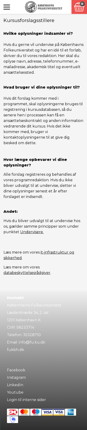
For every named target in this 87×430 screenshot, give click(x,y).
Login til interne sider (26, 400)
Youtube (15, 392)
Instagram (16, 377)
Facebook (16, 370)
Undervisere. (32, 232)
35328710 (32, 335)
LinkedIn (15, 385)
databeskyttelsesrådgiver (26, 273)
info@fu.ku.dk (32, 342)
